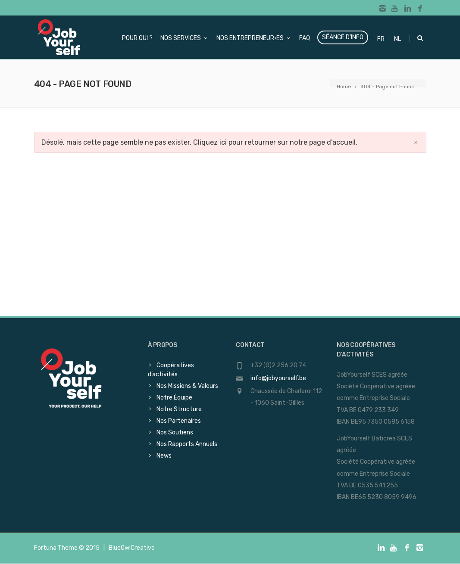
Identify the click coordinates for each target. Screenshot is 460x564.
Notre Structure (179, 409)
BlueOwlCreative (132, 548)
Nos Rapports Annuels (186, 444)
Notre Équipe (174, 397)
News (164, 455)
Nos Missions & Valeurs (187, 386)
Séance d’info (342, 37)
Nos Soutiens (174, 432)
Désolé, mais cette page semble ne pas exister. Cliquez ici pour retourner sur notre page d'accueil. (199, 142)
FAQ (304, 38)
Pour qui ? (137, 38)
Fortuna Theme (56, 548)
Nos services (184, 38)
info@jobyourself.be (278, 378)
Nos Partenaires (178, 421)
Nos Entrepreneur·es (253, 38)
